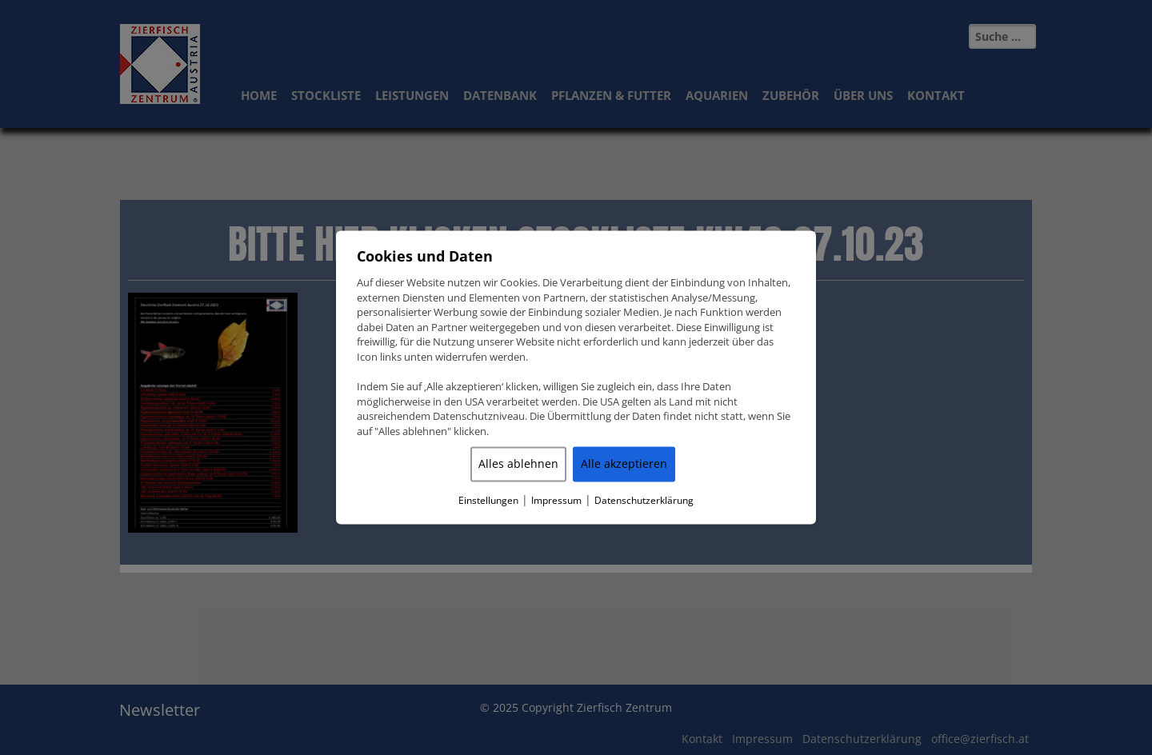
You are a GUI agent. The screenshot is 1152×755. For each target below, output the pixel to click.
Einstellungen (488, 501)
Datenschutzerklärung (644, 501)
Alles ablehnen (518, 464)
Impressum (556, 501)
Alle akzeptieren (624, 464)
